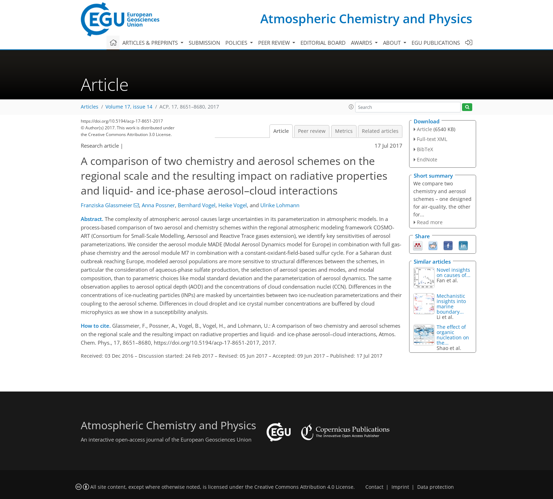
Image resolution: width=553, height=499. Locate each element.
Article (281, 131)
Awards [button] (362, 42)
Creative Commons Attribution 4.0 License (303, 487)
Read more (430, 222)
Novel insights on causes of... (453, 272)
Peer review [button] (274, 42)
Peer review (312, 131)
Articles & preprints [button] (150, 42)
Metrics (344, 131)
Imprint (400, 487)
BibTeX (425, 149)
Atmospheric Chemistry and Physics (366, 18)
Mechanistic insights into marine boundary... (451, 303)
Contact (374, 487)
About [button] (392, 42)
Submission (204, 42)
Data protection (435, 487)
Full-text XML (432, 139)
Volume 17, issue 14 (128, 107)
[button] (351, 107)
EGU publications (436, 42)
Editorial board (323, 42)
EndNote (427, 159)
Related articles (380, 131)
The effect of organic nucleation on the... (453, 335)
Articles (89, 107)
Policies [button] (237, 42)
